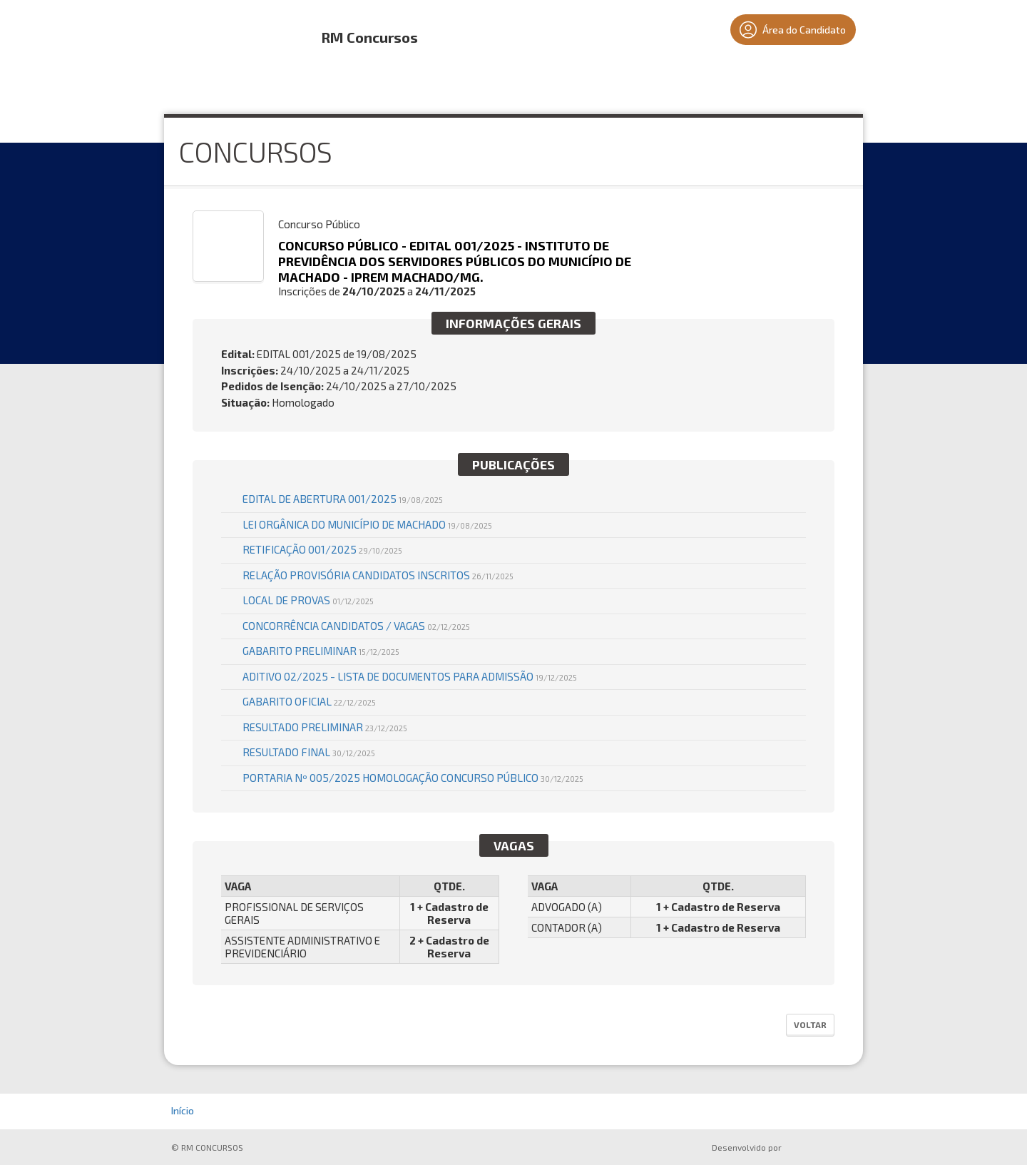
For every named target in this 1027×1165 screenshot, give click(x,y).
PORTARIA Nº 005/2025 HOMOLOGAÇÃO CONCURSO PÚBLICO (412, 777)
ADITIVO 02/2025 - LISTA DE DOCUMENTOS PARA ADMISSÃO (409, 676)
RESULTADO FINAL (308, 752)
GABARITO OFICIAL (309, 701)
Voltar (810, 1024)
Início (182, 1110)
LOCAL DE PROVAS (308, 600)
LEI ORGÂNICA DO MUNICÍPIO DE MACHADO (367, 524)
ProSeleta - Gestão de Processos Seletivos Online (821, 1149)
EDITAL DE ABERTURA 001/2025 (342, 498)
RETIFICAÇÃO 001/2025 (322, 549)
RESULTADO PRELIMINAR (324, 727)
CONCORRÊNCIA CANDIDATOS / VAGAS (356, 625)
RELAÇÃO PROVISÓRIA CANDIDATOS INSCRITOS (378, 575)
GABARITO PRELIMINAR (320, 650)
